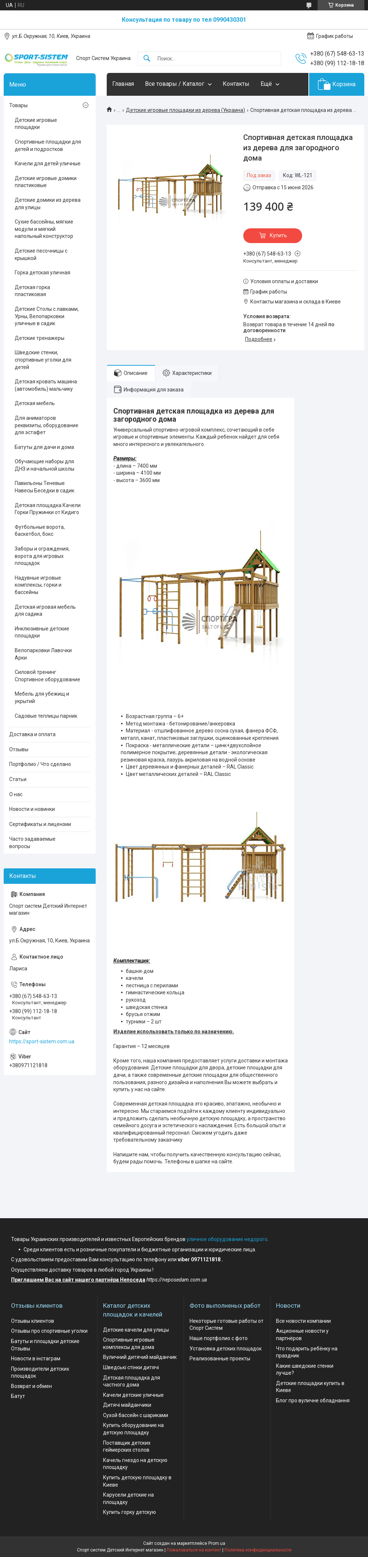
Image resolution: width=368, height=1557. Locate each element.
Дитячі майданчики (127, 1405)
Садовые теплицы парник (46, 716)
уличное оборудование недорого (227, 1239)
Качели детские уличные (133, 1395)
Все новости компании (303, 1321)
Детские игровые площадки (36, 123)
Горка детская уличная (42, 272)
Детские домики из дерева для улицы (48, 203)
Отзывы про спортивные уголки (49, 1331)
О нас (15, 794)
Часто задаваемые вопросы (32, 842)
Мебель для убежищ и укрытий (42, 697)
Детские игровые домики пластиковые (46, 182)
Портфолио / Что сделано (40, 764)
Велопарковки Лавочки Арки (43, 654)
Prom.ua (216, 1543)
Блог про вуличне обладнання (313, 1400)
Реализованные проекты (220, 1358)
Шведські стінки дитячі (131, 1367)
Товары (18, 105)
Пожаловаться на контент (194, 1550)
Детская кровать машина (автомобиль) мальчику (46, 385)
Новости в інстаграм (35, 1358)
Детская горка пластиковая (32, 291)
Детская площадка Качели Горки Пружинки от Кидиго (48, 509)
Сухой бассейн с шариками (135, 1415)
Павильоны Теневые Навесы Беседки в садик (44, 486)
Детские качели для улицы (136, 1330)
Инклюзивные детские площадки (42, 632)
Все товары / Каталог (174, 83)
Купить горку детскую (129, 1512)
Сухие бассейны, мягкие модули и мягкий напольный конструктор (44, 229)
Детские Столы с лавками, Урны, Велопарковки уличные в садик (47, 316)
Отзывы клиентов (32, 1321)
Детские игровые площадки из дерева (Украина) (185, 110)
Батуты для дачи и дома (44, 447)
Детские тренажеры (39, 338)
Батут (18, 1396)
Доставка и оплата (32, 734)
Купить (278, 235)
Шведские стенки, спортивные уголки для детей (43, 359)
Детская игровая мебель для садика (45, 610)
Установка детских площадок (226, 1349)
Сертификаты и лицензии (40, 824)
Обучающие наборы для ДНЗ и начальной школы (44, 465)
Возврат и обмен (31, 1386)
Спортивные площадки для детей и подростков (48, 145)
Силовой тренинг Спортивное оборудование (47, 675)
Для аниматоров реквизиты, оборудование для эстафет (46, 425)
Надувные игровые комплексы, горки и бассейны (38, 585)
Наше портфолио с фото (219, 1338)
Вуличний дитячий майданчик (140, 1357)
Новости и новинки (32, 809)
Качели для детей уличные (48, 163)
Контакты (236, 83)
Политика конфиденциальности (257, 1550)
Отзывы (18, 749)
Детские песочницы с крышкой (41, 254)
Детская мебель (35, 403)
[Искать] (147, 58)
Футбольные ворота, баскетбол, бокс (40, 530)
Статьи (17, 779)
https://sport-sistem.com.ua (41, 1041)
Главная (123, 83)
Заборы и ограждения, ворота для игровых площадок (42, 556)
